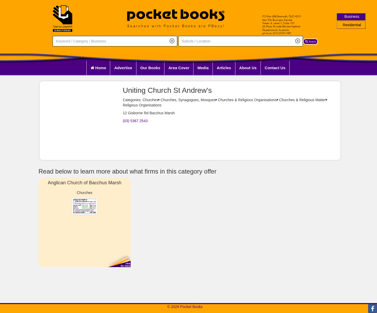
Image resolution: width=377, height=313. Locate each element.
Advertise (123, 68)
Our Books (150, 68)
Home (98, 68)
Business (352, 16)
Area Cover (178, 68)
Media (203, 68)
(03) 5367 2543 (135, 121)
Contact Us (275, 68)
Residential (352, 25)
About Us (248, 68)
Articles (224, 68)
